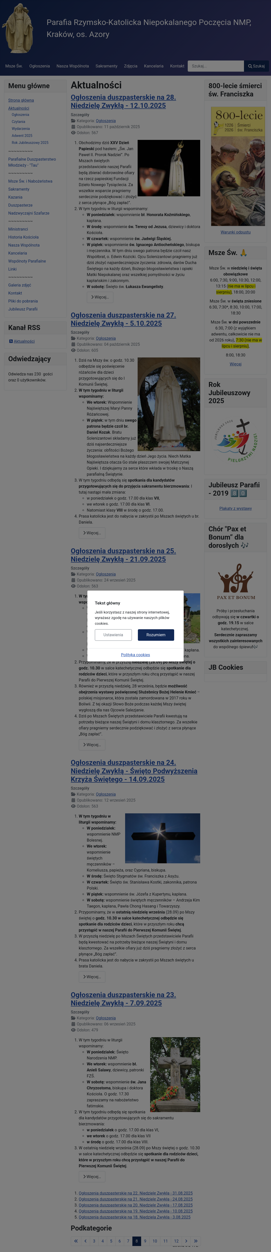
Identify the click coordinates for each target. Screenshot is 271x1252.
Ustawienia (113, 634)
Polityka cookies (135, 654)
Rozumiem (155, 634)
